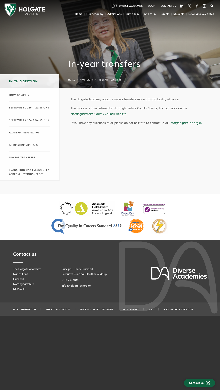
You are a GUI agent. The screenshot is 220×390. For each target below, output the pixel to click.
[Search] (212, 6)
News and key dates (201, 14)
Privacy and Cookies (58, 309)
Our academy (94, 14)
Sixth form (149, 14)
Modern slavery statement (96, 309)
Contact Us (168, 6)
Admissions (114, 14)
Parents (164, 14)
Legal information (24, 309)
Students (178, 14)
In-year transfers (22, 157)
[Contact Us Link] (199, 383)
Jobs (151, 309)
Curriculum (132, 14)
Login (151, 6)
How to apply (19, 95)
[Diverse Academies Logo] (24, 16)
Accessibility (131, 309)
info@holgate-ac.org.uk (186, 123)
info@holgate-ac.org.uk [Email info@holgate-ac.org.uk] (76, 286)
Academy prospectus (24, 132)
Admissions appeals (23, 145)
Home (78, 14)
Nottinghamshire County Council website (98, 114)
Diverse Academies (131, 6)
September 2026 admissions (29, 107)
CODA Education (183, 309)
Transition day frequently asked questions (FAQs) (29, 172)
